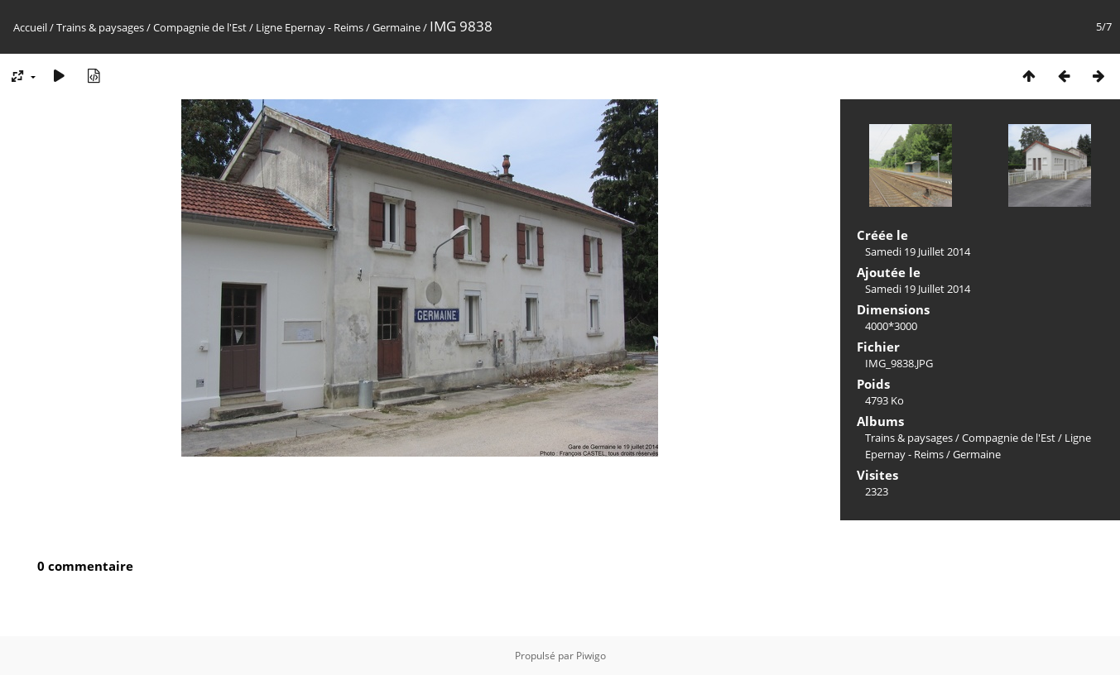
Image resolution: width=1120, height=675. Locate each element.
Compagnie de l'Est (200, 27)
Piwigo (591, 656)
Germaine (397, 27)
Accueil (30, 27)
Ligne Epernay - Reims (309, 27)
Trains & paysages (100, 27)
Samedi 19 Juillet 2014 (917, 251)
